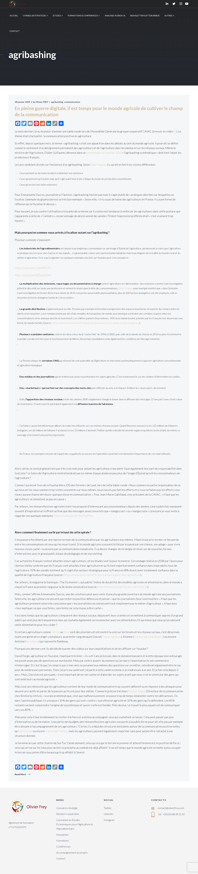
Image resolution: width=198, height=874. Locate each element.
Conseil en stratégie (66, 807)
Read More (20, 774)
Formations (62, 840)
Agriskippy (32, 641)
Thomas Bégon (137, 691)
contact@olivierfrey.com (170, 807)
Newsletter (62, 834)
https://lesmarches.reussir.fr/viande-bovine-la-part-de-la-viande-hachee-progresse (95, 322)
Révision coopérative (67, 813)
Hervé (55, 632)
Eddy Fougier (98, 164)
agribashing (57, 102)
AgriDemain (25, 731)
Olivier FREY (42, 102)
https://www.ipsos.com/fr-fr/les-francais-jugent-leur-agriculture (102, 575)
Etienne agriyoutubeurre (148, 636)
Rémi (66, 632)
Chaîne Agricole (111, 636)
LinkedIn (108, 813)
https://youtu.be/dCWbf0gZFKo (74, 515)
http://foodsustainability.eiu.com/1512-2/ (122, 587)
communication (72, 102)
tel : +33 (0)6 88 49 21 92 (171, 814)
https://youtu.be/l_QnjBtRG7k (33, 267)
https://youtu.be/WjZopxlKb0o (33, 275)
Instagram (109, 819)
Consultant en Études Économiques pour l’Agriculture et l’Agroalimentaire (74, 824)
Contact (60, 858)
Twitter (108, 807)
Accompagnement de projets (72, 852)
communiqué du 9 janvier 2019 (104, 152)
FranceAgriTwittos (56, 731)
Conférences (63, 846)
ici (174, 131)
